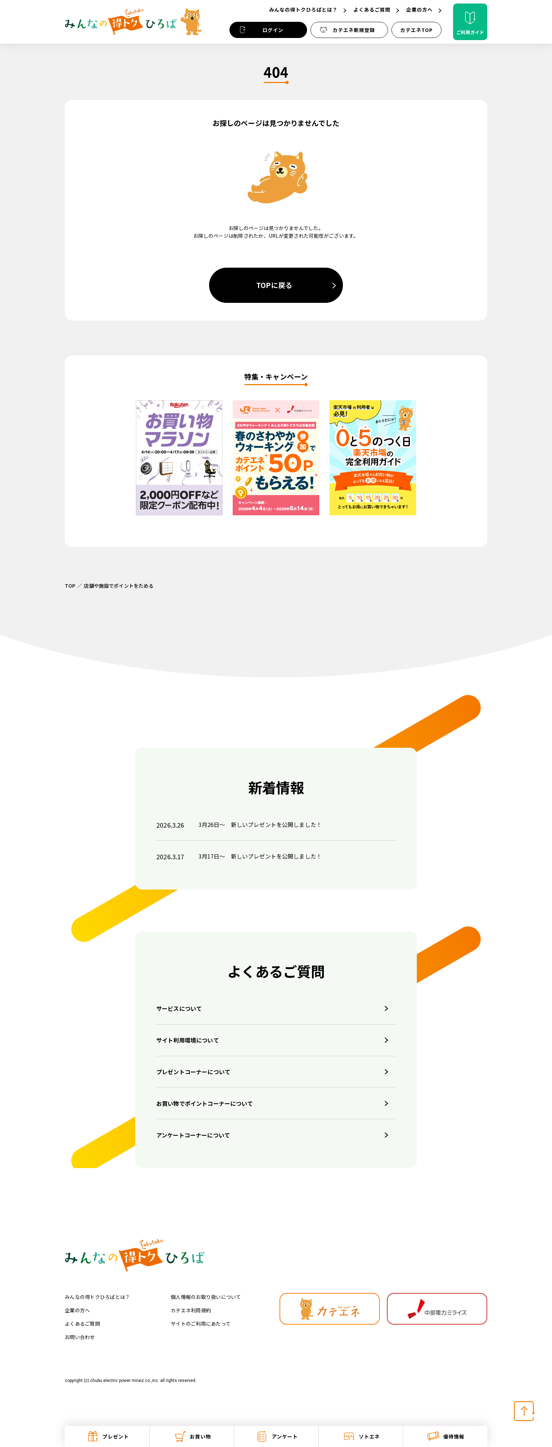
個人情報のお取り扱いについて (206, 1296)
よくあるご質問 (82, 1323)
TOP (70, 585)
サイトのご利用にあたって (201, 1323)
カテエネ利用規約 (191, 1310)
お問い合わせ (80, 1336)
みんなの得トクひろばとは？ (97, 1296)
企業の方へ (77, 1310)
